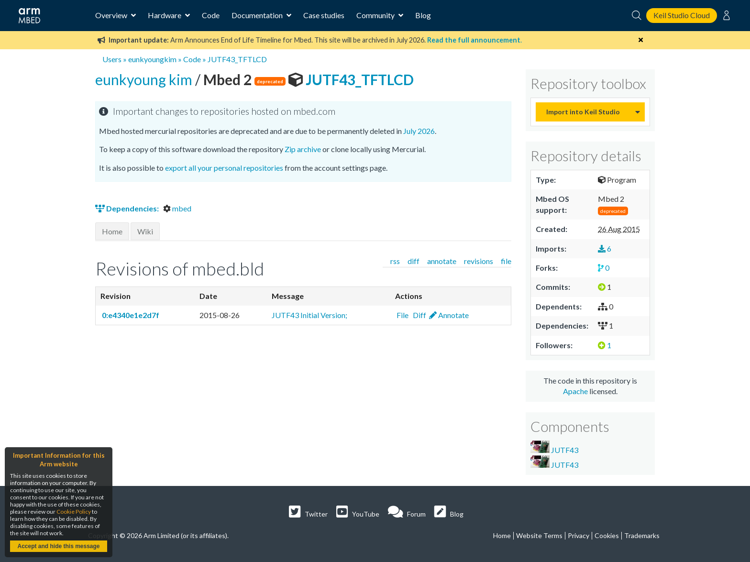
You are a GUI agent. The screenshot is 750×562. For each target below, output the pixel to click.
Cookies (607, 535)
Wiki (145, 231)
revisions (478, 260)
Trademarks (642, 535)
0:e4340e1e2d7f (129, 315)
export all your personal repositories (224, 167)
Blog (423, 15)
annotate (441, 260)
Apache (575, 391)
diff (413, 260)
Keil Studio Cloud (681, 15)
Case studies (323, 15)
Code (211, 15)
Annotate (449, 315)
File (401, 315)
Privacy (578, 535)
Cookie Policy (73, 511)
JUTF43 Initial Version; (309, 315)
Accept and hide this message (58, 546)
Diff (418, 315)
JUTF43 (554, 447)
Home (112, 231)
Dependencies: (127, 208)
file (506, 260)
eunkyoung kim (145, 79)
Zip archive (303, 149)
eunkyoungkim (152, 59)
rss (395, 260)
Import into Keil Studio (583, 112)
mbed (177, 208)
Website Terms (539, 535)
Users (111, 59)
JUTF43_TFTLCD (237, 59)
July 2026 (419, 130)
